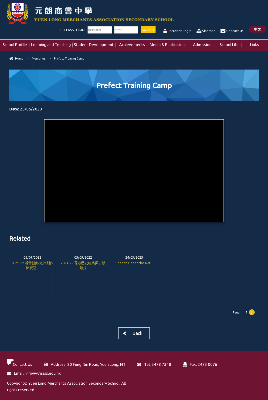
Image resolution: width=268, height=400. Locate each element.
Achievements (134, 43)
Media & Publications (168, 43)
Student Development (94, 43)
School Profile (16, 43)
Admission (205, 43)
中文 (257, 29)
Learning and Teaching (51, 43)
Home (19, 58)
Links (259, 43)
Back (137, 333)
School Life (230, 43)
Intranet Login (180, 31)
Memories (38, 58)
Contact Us (235, 31)
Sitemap (209, 31)
